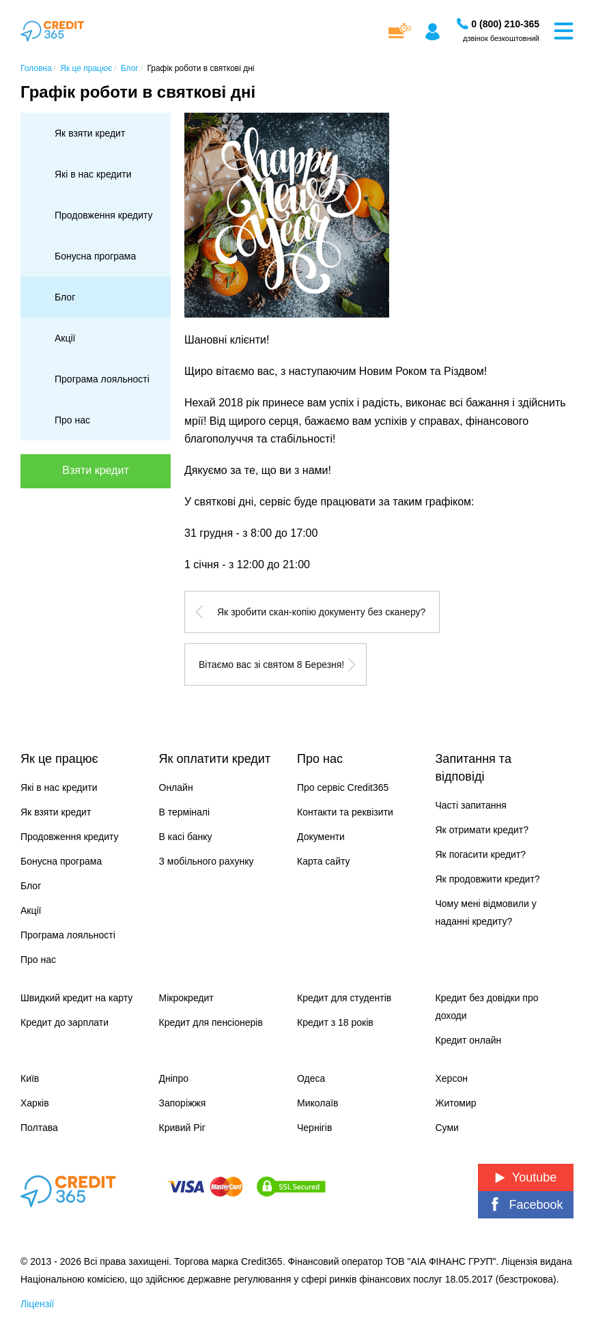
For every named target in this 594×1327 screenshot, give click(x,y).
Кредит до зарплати (64, 1022)
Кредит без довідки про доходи (487, 1006)
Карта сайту (323, 861)
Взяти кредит (95, 470)
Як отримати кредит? (482, 829)
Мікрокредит (186, 997)
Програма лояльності (102, 379)
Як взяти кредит (90, 133)
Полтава (39, 1127)
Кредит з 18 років (335, 1022)
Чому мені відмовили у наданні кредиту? (486, 912)
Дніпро (173, 1078)
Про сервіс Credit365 (342, 787)
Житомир (456, 1103)
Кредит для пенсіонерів (211, 1022)
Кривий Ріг (182, 1127)
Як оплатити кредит (215, 759)
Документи (321, 836)
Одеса (311, 1078)
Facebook (525, 1204)
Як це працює (59, 759)
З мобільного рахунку (206, 861)
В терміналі (184, 812)
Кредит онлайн (469, 1040)
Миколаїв (318, 1103)
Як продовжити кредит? (488, 879)
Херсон (452, 1078)
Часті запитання (471, 805)
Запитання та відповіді (473, 767)
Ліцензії (37, 1303)
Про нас (72, 420)
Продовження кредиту (104, 215)
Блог (65, 297)
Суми (447, 1127)
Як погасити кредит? (481, 854)
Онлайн (176, 787)
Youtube (525, 1177)
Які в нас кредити (93, 174)
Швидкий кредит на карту (76, 997)
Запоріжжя (182, 1103)
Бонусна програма (95, 256)
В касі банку (185, 836)
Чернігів (314, 1127)
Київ (29, 1078)
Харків (34, 1103)
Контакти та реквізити (345, 812)
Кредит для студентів (344, 997)
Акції (65, 338)
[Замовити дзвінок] (505, 23)
